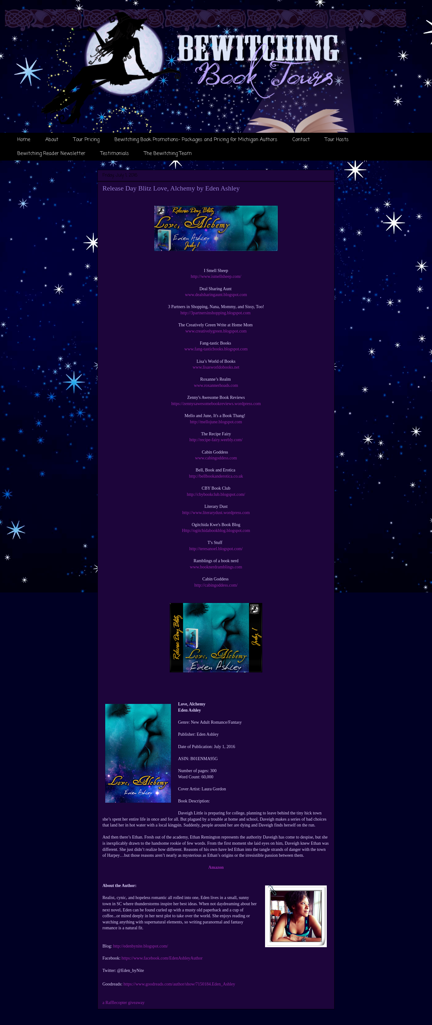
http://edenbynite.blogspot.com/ (140, 946)
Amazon (216, 867)
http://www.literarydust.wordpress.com (216, 512)
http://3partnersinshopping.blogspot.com (216, 313)
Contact (301, 140)
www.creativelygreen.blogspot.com (216, 331)
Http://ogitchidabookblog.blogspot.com (216, 530)
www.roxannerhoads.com (216, 385)
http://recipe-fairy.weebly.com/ (216, 439)
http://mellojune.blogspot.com (216, 422)
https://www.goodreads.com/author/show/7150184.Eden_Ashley (179, 984)
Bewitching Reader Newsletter (51, 153)
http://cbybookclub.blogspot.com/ (216, 494)
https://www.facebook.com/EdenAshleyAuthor (162, 958)
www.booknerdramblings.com (216, 567)
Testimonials (115, 153)
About (51, 140)
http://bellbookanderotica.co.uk (216, 476)
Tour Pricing (86, 140)
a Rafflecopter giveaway (123, 1002)
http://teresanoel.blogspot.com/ (216, 548)
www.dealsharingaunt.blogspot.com (216, 294)
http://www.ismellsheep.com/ (216, 276)
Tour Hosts (337, 140)
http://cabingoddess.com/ (216, 585)
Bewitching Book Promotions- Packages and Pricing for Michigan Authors (195, 140)
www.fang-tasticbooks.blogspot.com (216, 349)
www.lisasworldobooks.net (216, 367)
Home (23, 140)
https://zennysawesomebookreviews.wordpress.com (216, 403)
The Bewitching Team (168, 153)
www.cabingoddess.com (216, 458)
